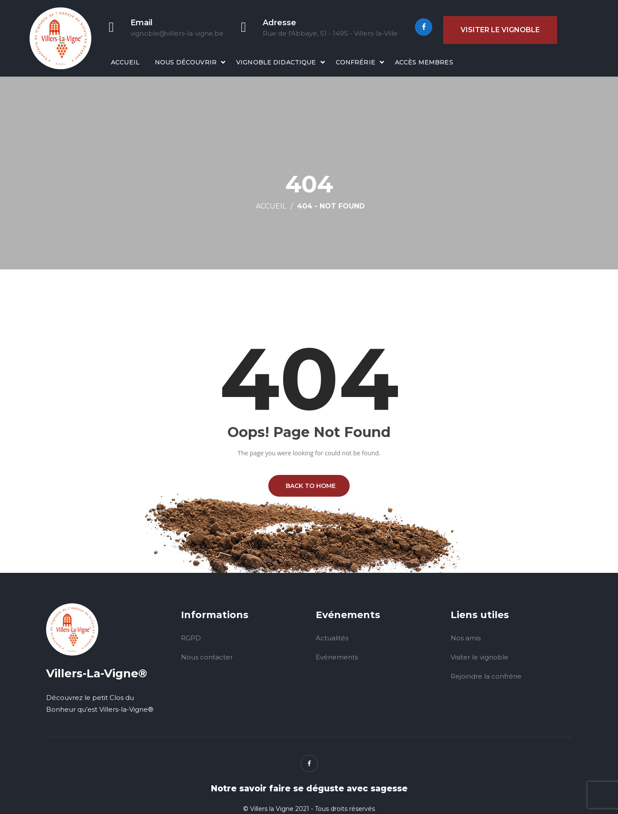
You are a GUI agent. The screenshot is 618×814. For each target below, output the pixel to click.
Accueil (125, 62)
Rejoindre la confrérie (486, 676)
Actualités (332, 638)
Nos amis (466, 638)
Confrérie (355, 62)
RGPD (191, 638)
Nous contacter (207, 657)
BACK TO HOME (309, 486)
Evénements (337, 657)
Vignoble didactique (276, 62)
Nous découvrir (186, 62)
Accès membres (424, 62)
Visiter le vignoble (500, 30)
